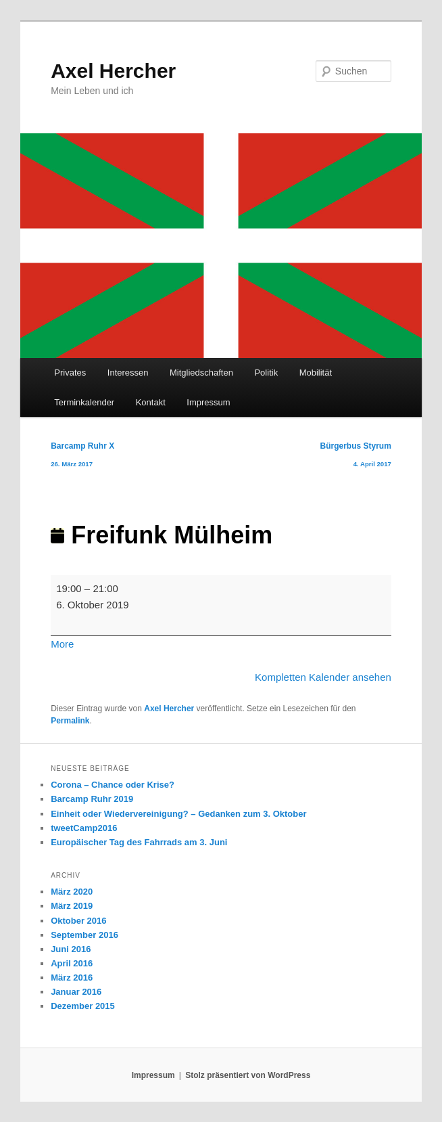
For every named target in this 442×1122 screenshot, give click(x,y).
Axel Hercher (113, 71)
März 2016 (72, 977)
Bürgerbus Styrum (355, 457)
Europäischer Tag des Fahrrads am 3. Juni (139, 842)
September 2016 (84, 935)
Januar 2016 (76, 992)
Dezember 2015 (83, 1006)
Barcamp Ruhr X (82, 457)
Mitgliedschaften (201, 372)
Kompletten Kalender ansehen (323, 677)
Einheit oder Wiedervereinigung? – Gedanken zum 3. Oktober (178, 814)
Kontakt (151, 402)
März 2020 (72, 892)
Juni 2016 (71, 949)
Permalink (70, 720)
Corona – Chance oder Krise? (112, 785)
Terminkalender (84, 402)
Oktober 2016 (78, 921)
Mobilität (315, 372)
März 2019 (72, 906)
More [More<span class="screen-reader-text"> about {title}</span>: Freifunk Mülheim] (62, 644)
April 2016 (72, 963)
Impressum (208, 402)
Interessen (128, 372)
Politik (266, 372)
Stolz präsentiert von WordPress (247, 1075)
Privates (70, 372)
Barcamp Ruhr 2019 (92, 799)
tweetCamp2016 (84, 828)
